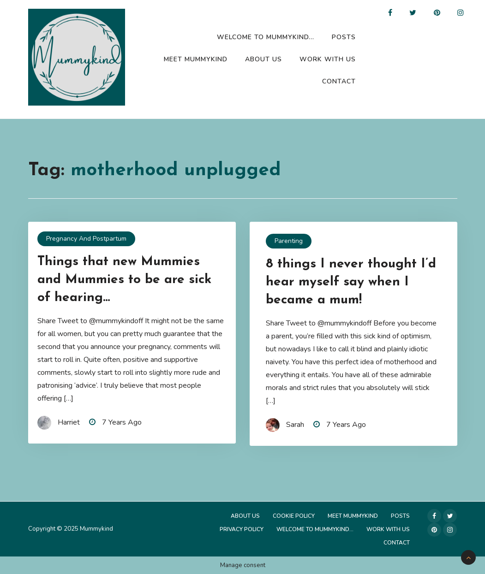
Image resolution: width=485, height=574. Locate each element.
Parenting (289, 241)
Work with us (327, 59)
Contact (339, 81)
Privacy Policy (241, 529)
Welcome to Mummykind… (265, 37)
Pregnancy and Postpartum (86, 238)
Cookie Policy (294, 516)
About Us (263, 59)
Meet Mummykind (196, 59)
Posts (344, 37)
